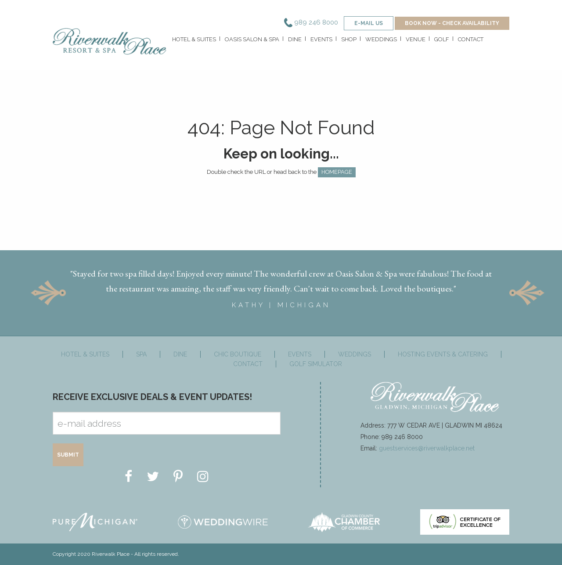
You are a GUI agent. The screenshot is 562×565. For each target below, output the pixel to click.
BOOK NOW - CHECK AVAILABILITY (452, 23)
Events (321, 39)
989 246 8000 (311, 22)
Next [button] (526, 293)
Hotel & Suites (194, 39)
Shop (349, 39)
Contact (470, 39)
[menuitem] (193, 41)
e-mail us (368, 23)
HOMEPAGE (336, 172)
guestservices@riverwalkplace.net (427, 448)
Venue (415, 39)
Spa (141, 354)
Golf (441, 39)
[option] (281, 285)
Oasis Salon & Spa (252, 39)
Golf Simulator (315, 363)
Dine (295, 39)
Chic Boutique (237, 354)
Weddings (381, 39)
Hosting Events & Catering (443, 354)
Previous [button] (48, 293)
